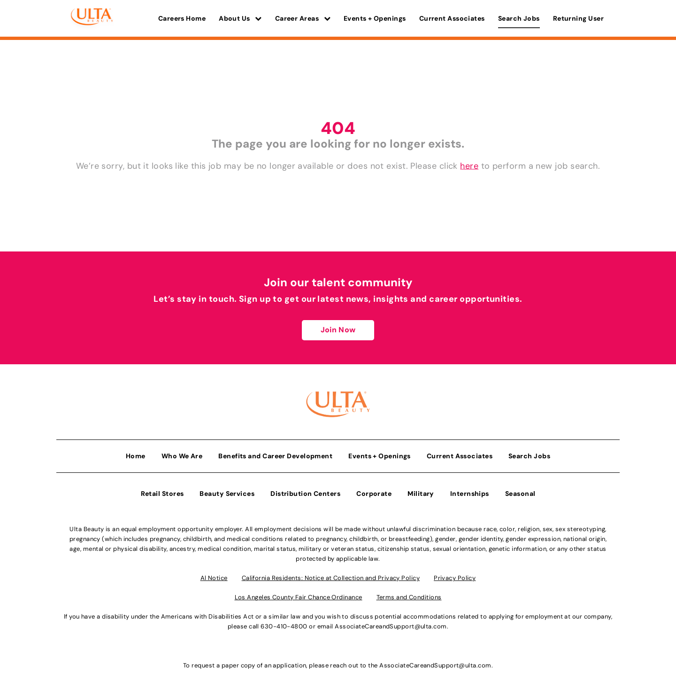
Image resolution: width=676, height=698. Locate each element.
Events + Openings (375, 18)
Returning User (578, 18)
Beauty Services (227, 493)
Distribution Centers (305, 493)
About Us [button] (240, 18)
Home (136, 455)
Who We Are (182, 455)
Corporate (374, 493)
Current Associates (452, 18)
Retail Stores (162, 493)
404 (338, 128)
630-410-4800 (284, 626)
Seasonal (520, 493)
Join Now (338, 330)
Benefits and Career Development (275, 455)
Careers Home (182, 18)
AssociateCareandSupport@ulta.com (390, 626)
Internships (469, 493)
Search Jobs (519, 18)
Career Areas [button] (302, 18)
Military (420, 493)
